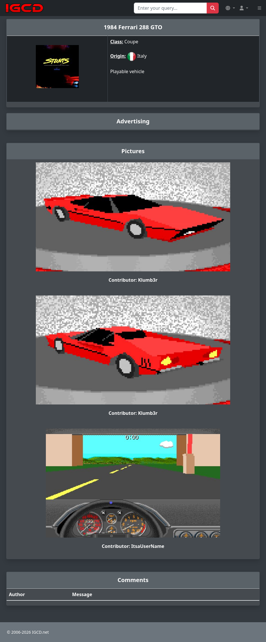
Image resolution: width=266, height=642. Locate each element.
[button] (230, 8)
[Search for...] (170, 8)
